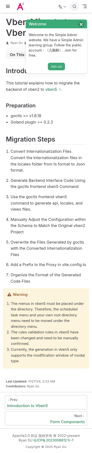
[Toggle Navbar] (84, 6)
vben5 (51, 89)
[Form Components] (46, 418)
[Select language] (62, 6)
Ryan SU (17, 43)
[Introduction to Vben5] (46, 402)
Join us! (56, 66)
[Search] (74, 6)
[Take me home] (22, 6)
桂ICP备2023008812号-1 (53, 440)
